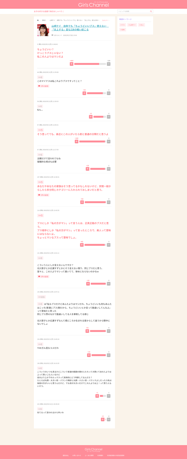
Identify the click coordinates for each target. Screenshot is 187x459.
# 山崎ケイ (132, 25)
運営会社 (65, 455)
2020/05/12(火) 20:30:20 (51, 404)
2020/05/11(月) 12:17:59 (50, 150)
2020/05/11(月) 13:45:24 (51, 339)
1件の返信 (43, 86)
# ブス (123, 25)
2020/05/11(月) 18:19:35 (51, 363)
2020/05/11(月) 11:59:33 (50, 101)
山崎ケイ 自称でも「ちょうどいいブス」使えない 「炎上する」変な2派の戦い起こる (80, 27)
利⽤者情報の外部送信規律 (115, 455)
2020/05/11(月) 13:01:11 (51, 253)
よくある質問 (89, 455)
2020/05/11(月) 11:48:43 (50, 44)
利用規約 (100, 455)
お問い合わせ (76, 455)
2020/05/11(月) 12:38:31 (51, 177)
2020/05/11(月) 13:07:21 (51, 292)
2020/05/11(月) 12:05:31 (50, 125)
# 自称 (123, 30)
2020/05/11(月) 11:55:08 (50, 72)
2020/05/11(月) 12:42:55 (51, 210)
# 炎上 (141, 25)
